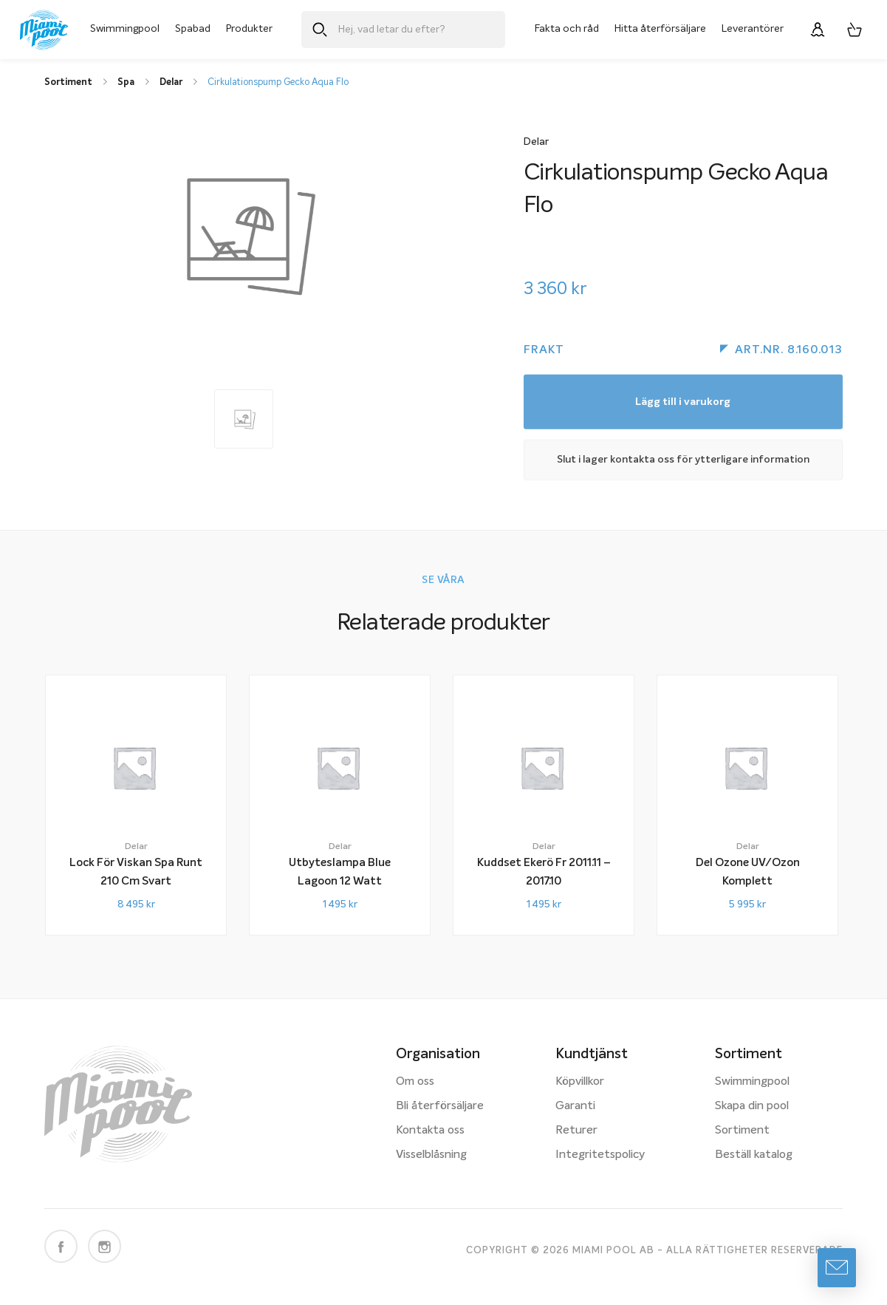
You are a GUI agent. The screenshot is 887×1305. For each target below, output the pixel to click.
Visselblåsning (431, 1155)
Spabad (192, 29)
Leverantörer (753, 29)
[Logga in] (817, 29)
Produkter (249, 29)
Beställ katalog (753, 1155)
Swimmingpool (125, 29)
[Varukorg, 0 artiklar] (854, 29)
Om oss (415, 1082)
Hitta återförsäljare (660, 29)
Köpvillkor (579, 1082)
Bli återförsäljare (440, 1106)
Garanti (575, 1106)
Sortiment (742, 1131)
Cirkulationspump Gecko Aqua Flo (278, 82)
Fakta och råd (567, 29)
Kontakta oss (430, 1131)
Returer (576, 1131)
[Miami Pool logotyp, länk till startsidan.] (44, 30)
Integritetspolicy (600, 1155)
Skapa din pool (752, 1106)
